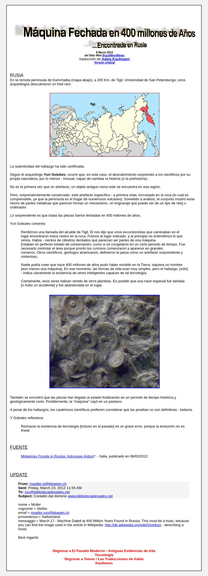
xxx (27, 492)
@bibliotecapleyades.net (50, 492)
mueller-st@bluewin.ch (47, 484)
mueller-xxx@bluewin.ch (50, 513)
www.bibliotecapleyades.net (90, 496)
